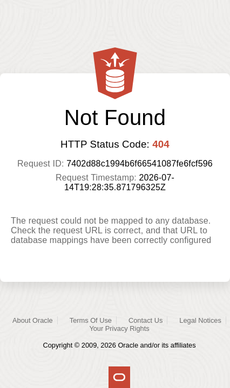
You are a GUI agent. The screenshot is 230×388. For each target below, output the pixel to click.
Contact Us (145, 320)
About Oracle (32, 320)
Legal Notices (200, 320)
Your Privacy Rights (119, 328)
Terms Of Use (91, 320)
